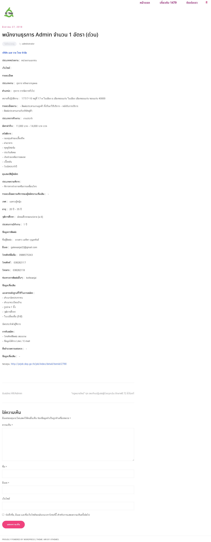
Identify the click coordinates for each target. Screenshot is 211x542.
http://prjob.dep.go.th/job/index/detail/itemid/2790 (39, 362)
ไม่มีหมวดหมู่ (9, 43)
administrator (28, 42)
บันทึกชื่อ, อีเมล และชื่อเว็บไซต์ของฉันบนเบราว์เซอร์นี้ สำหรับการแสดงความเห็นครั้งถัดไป (48, 513)
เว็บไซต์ (6, 497)
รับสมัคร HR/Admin (12, 392)
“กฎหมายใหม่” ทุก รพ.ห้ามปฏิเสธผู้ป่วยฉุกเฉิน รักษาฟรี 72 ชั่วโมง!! (102, 392)
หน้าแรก (150, 2)
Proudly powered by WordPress (18, 538)
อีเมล (5, 481)
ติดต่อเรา (193, 2)
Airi (45, 538)
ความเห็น (7, 423)
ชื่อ (4, 465)
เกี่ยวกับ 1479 (171, 2)
